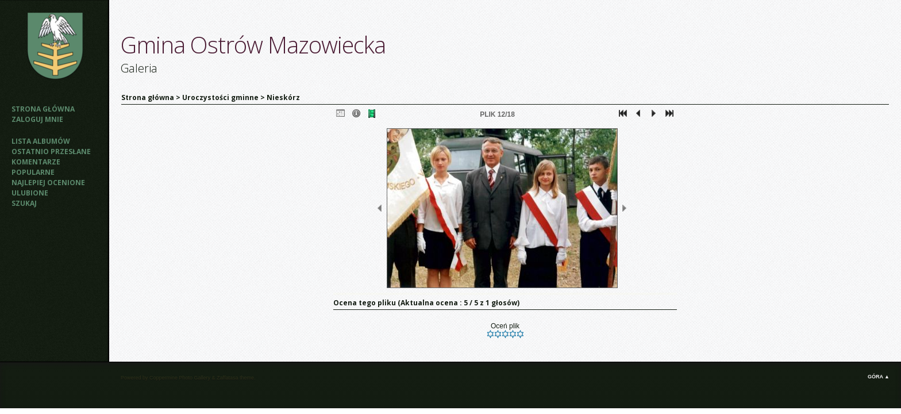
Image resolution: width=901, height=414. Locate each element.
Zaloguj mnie (37, 119)
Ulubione (29, 193)
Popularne (33, 172)
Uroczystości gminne (220, 97)
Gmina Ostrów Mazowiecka (253, 44)
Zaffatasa (227, 378)
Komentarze (35, 162)
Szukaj (24, 203)
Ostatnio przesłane (51, 151)
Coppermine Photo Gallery (179, 378)
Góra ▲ (879, 376)
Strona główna (43, 109)
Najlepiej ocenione (48, 182)
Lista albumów (40, 141)
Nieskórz (283, 97)
